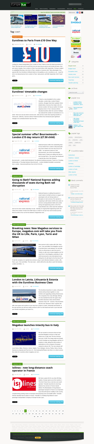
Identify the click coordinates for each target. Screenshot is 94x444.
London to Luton (29, 429)
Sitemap (14, 437)
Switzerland (71, 155)
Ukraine (76, 427)
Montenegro (15, 427)
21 (19, 413)
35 (34, 416)
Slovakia (50, 427)
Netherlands (20, 427)
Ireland (52, 426)
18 (63, 411)
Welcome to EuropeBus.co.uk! (20, 4)
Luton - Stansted (19, 430)
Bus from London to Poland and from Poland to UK (77, 200)
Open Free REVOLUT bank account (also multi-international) (57, 12)
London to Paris (72, 175)
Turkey (72, 427)
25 (33, 413)
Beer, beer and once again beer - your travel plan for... (76, 114)
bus (69, 139)
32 (56, 413)
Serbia (46, 427)
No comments (39, 44)
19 (13, 413)
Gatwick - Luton (72, 429)
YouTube (80, 12)
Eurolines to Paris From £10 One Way (34, 40)
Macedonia (73, 426)
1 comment (36, 141)
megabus (70, 142)
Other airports (72, 172)
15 (53, 411)
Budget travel (75, 68)
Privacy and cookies (30, 437)
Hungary (48, 426)
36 (37, 416)
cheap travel (75, 139)
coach (81, 139)
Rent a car (69, 8)
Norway (26, 427)
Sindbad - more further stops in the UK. (76, 126)
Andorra (51, 424)
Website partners (21, 437)
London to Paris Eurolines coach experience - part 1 (76, 103)
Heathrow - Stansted (63, 429)
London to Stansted (38, 429)
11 (39, 411)
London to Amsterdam (57, 430)
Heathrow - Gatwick (73, 158)
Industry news (75, 74)
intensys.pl (24, 435)
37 (41, 416)
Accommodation (61, 8)
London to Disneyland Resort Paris (45, 430)
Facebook (77, 12)
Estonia (22, 426)
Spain (59, 427)
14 (49, 411)
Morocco (78, 426)
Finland (26, 426)
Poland (29, 427)
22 (23, 413)
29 (46, 413)
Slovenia (55, 427)
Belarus (64, 424)
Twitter (82, 12)
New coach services (75, 77)
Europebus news (75, 71)
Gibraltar (39, 426)
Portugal (34, 427)
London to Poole (72, 169)
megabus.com (77, 142)
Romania (38, 427)
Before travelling (44, 8)
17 (59, 411)
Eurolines (71, 137)
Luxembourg (67, 426)
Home (36, 8)
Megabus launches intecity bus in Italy (35, 325)
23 (26, 413)
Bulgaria (72, 424)
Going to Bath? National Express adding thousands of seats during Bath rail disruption (36, 183)
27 (39, 413)
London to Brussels (66, 430)
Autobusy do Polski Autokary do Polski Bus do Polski (77, 189)
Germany (70, 163)
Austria (55, 424)
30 (49, 413)
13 (46, 411)
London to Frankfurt (75, 430)
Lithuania (62, 426)
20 (16, 413)
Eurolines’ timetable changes (29, 92)
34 (62, 413)
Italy (55, 426)
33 (59, 413)
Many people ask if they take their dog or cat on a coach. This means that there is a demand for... (77, 210)
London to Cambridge (74, 166)
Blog (75, 8)
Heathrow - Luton (54, 429)
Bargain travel (75, 65)
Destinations (52, 8)
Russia (42, 427)
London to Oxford (73, 160)
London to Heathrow (21, 429)
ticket (70, 145)
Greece (43, 426)
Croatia (76, 424)
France (30, 426)
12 (43, 411)
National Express (78, 137)
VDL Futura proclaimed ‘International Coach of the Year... (76, 120)
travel (74, 145)
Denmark (18, 426)
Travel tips (75, 80)
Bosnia (67, 424)
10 (36, 411)
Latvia (58, 426)
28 (42, 413)
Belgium (59, 424)
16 (56, 411)
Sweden (62, 427)
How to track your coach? (75, 109)
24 (29, 413)
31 (52, 413)
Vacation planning (75, 82)
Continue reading (55, 80)
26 (36, 413)
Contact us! (80, 8)
